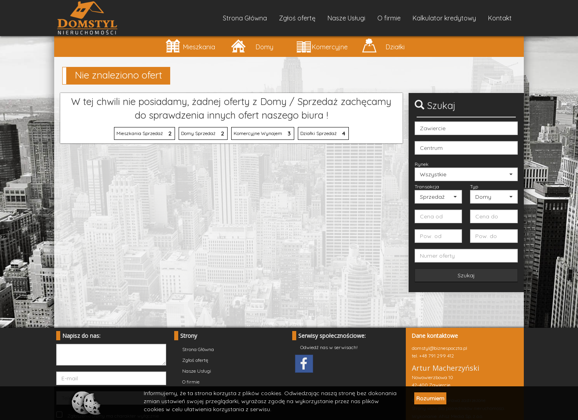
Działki (383, 45)
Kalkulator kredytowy (444, 18)
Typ (474, 187)
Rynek (422, 164)
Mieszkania (190, 45)
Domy (251, 45)
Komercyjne (322, 45)
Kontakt (500, 18)
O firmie (389, 18)
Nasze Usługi (346, 18)
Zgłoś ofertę (297, 18)
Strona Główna (245, 18)
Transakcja (427, 187)
